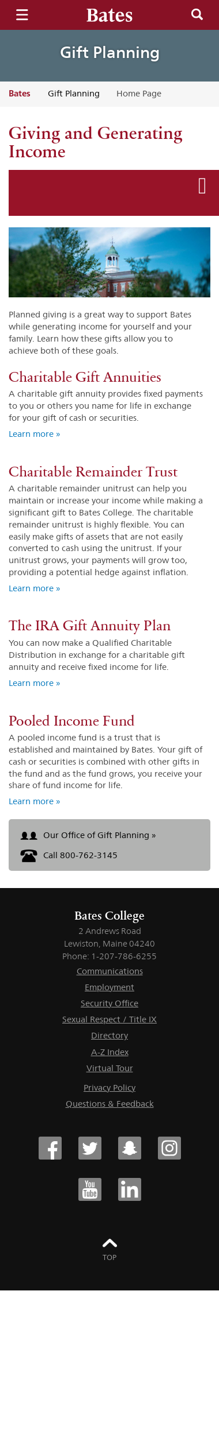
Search (197, 15)
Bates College (109, 915)
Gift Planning (110, 52)
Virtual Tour (109, 1068)
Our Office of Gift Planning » (88, 835)
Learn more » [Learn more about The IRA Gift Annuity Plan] (34, 683)
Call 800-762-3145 (69, 855)
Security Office (109, 1003)
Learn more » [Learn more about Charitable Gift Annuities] (34, 434)
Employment (109, 987)
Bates (20, 93)
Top (109, 1257)
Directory (109, 1035)
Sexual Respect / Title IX (109, 1019)
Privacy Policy (109, 1087)
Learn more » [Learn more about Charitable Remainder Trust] (34, 588)
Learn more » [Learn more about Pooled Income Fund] (34, 801)
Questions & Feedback (110, 1103)
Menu (22, 15)
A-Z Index (110, 1052)
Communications (110, 971)
